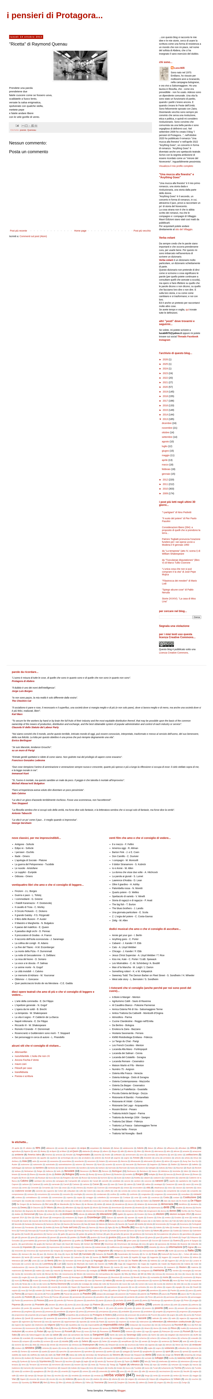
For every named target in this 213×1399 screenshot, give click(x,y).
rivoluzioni (16, 1331)
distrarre (51, 1211)
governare (42, 1241)
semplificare (126, 1341)
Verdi (138, 1375)
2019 (166, 391)
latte (87, 1257)
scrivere (47, 1341)
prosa (54, 1314)
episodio (120, 1217)
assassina (54, 1161)
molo (33, 1277)
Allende (148, 1151)
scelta (106, 1338)
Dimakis (105, 1208)
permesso (170, 1297)
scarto (69, 1338)
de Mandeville (63, 1204)
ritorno (156, 1328)
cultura (116, 1201)
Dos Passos (196, 1211)
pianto (101, 1300)
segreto (95, 1341)
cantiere (137, 1181)
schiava (163, 1338)
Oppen (74, 1287)
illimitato (173, 1244)
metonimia (90, 1274)
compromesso (18, 1194)
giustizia (112, 1237)
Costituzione (189, 1197)
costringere (16, 1201)
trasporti (64, 1368)
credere (48, 1201)
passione (122, 1294)
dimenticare (116, 1208)
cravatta (28, 1201)
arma (157, 1158)
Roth (94, 1331)
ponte (26, 1308)
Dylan (41, 1214)
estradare (80, 1221)
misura (188, 1274)
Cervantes (46, 1188)
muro (17, 1281)
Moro (145, 1277)
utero (136, 1371)
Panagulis (134, 1290)
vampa (31, 1376)
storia (148, 1354)
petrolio (60, 1300)
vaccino (176, 1371)
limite (79, 1261)
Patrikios (154, 1294)
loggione (171, 1261)
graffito (78, 1241)
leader (117, 1257)
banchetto (72, 1168)
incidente (66, 1247)
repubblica (73, 1325)
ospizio (15, 1290)
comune (30, 1194)
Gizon (132, 1237)
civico (170, 1188)
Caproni (15, 1184)
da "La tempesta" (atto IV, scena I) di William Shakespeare (181, 552)
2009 (166, 493)
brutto (32, 1178)
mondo (52, 1277)
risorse (115, 1328)
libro (60, 1261)
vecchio (57, 1376)
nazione (155, 1281)
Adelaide (106, 1148)
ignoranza (162, 1244)
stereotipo (90, 1355)
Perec (150, 1297)
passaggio (110, 1294)
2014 (166, 414)
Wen (61, 1382)
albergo (96, 1151)
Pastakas (133, 1294)
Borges (139, 1174)
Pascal (66, 1294)
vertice (176, 1376)
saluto (65, 1335)
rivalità (183, 1328)
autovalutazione (65, 1164)
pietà (137, 1300)
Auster (14, 1164)
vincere (43, 1379)
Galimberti (197, 1231)
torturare (174, 1365)
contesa (18, 1197)
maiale (164, 1264)
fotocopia (32, 1231)
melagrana (145, 1271)
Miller (149, 1274)
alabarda (86, 1151)
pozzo (171, 1308)
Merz (56, 1274)
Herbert (87, 1244)
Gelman (99, 1234)
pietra (144, 1300)
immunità (15, 1247)
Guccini (155, 1241)
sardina (144, 1335)
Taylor (127, 1361)
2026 (166, 359)
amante (186, 1151)
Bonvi (108, 1174)
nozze (124, 1284)
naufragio (130, 1281)
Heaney (77, 1244)
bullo (76, 1178)
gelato (81, 1234)
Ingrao (191, 1247)
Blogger (121, 1390)
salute (56, 1335)
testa (93, 1365)
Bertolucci (144, 1171)
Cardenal (36, 1184)
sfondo (52, 1345)
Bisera (32, 1174)
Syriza (33, 1361)
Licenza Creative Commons (173, 652)
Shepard (111, 1345)
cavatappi (158, 1184)
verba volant (114, 1375)
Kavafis (110, 1254)
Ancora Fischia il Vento (27, 1060)
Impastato (27, 1247)
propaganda (196, 1312)
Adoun (150, 1148)
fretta (79, 1231)
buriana (94, 1178)
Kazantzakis (123, 1254)
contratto (44, 1197)
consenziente (172, 1194)
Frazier (71, 1231)
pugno (172, 1315)
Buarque (41, 1178)
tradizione (16, 1368)
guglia (39, 1244)
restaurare (134, 1325)
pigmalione (168, 1300)
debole (109, 1204)
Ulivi (49, 1371)
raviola (93, 1322)
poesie (23, 130)
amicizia (59, 1155)
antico (179, 1155)
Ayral (99, 1164)
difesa (59, 1208)
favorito (121, 1224)
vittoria (114, 1379)
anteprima (163, 1155)
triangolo (100, 1368)
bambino (40, 1168)
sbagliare (172, 1335)
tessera (67, 1365)
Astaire (102, 1161)
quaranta (50, 1318)
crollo (76, 1201)
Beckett (198, 1168)
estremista (91, 1221)
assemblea (66, 1161)
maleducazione (18, 1267)
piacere (80, 1300)
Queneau (31, 130)
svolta (171, 1358)
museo (35, 1281)
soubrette (34, 1351)
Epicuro (110, 1217)
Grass (110, 1241)
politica (140, 1304)
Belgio (39, 1171)
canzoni (159, 1180)
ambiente (19, 1154)
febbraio (166, 469)
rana (47, 1322)
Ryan (196, 1331)
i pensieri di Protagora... (55, 15)
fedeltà (140, 1224)
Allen (139, 1151)
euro (122, 1221)
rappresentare (70, 1322)
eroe (187, 1217)
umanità (64, 1371)
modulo (15, 1277)
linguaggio (98, 1260)
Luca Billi (179, 68)
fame (189, 1221)
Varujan (40, 1376)
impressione (54, 1247)
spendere (88, 1351)
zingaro (160, 1382)
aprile (165, 460)
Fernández (29, 1227)
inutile (171, 1251)
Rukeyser (166, 1331)
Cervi (56, 1188)
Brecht (178, 1174)
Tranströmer (52, 1368)
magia (143, 1264)
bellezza (49, 1171)
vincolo (52, 1379)
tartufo (100, 1361)
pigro (178, 1300)
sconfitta (36, 1341)
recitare (133, 1322)
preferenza (16, 1312)
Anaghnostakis (83, 1154)
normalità (74, 1284)
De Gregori (21, 1204)
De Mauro (77, 1204)
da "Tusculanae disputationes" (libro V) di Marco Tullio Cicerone (181, 561)
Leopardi (175, 1257)
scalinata (15, 1338)
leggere (165, 1257)
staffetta (33, 1355)
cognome (50, 1191)
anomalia (151, 1155)
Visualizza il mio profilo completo (176, 166)
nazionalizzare (143, 1281)
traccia (195, 1365)
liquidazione (112, 1261)
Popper (56, 1308)
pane (143, 1290)
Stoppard (138, 1355)
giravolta (63, 1237)
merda (17, 1274)
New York (184, 1281)
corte (136, 1197)
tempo (195, 1361)
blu (50, 1174)
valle (14, 1376)
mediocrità (125, 1271)
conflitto (123, 1194)
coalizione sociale (23, 1191)
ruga (147, 1331)
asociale (43, 1161)
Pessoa (40, 1300)
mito (196, 1274)
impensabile (41, 1247)
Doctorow (100, 1211)
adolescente (128, 1148)
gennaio (166, 474)
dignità (87, 1208)
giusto (123, 1237)
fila (117, 1227)
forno (14, 1231)
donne (172, 1210)
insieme (91, 1251)
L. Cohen (185, 1254)
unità (94, 1371)
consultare (185, 1194)
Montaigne (76, 1277)
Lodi (162, 1261)
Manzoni (95, 1267)
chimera (79, 1188)
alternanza (158, 1151)
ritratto (164, 1328)
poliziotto (156, 1305)
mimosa (158, 1274)
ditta (60, 1211)
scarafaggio (39, 1338)
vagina (195, 1371)
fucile (105, 1231)
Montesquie (103, 1277)
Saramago (131, 1335)
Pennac (55, 1297)
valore (21, 1376)
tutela (17, 1371)
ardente (98, 1158)
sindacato (196, 1345)
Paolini (173, 1290)
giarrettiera (186, 1234)
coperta (69, 1197)
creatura (38, 1201)
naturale (118, 1281)
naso (90, 1281)
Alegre (114, 1151)
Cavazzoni (170, 1184)
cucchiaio (105, 1201)
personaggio (196, 1297)
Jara (34, 1254)
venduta (97, 1376)
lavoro (105, 1257)
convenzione (57, 1197)
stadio (24, 1355)
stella (80, 1355)
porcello (78, 1308)
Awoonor (90, 1164)
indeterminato (100, 1247)
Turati (155, 1368)
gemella (116, 1234)
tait (93, 1361)
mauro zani (20, 1064)
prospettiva (70, 1315)
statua (71, 1355)
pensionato (77, 1297)
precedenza (193, 1308)
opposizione (112, 1287)
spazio (53, 1351)
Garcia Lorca (51, 1234)
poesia (107, 1305)
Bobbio (58, 1174)
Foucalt (42, 1231)
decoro (131, 1204)
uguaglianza (38, 1371)
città (148, 1188)
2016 (166, 405)
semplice (114, 1341)
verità (155, 1376)
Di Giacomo (35, 1208)
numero (141, 1284)
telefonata (163, 1361)
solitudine (182, 1348)
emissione (69, 1217)
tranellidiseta (21, 1072)
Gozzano (54, 1240)
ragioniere (26, 1322)
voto (186, 1379)
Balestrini (184, 1164)
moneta (65, 1277)
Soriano (24, 1351)
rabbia (122, 1318)
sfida (34, 1345)
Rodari (40, 1331)
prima (81, 1312)
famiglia (198, 1221)
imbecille (194, 1244)
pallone (114, 1290)
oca (185, 1284)
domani (128, 1211)
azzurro (119, 1164)
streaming (188, 1355)
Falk (174, 1221)
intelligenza (118, 1251)
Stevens (116, 1355)
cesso (64, 1188)
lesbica (186, 1257)
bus (111, 1178)
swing (14, 1361)
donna (163, 1211)
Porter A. (101, 1308)
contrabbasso (31, 1197)
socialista (106, 1348)
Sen (136, 1341)
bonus (100, 1174)
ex (152, 1221)
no (32, 1284)
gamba (17, 1234)
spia (117, 1351)
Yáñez (88, 1382)
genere (127, 1234)
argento (117, 1158)
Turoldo (198, 1368)
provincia (120, 1315)
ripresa (105, 1328)
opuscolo (124, 1287)
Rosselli (68, 1331)
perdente (131, 1297)
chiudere (90, 1188)
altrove (176, 1151)
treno (91, 1368)
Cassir (120, 1184)
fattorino (111, 1224)
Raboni (131, 1318)
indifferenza (115, 1247)
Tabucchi (58, 1361)
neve (175, 1281)
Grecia (120, 1240)
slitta (72, 1348)
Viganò (23, 1379)
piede (129, 1300)
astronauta (112, 1161)
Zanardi (110, 1382)
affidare (160, 1148)
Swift (196, 1358)
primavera (91, 1312)
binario (15, 1174)
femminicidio (160, 1224)
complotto (194, 1191)
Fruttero (96, 1231)
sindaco (18, 1348)
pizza (78, 1305)
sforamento (63, 1345)
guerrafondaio (27, 1244)
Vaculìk (186, 1371)
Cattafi (138, 1184)
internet (161, 1251)
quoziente (111, 1318)
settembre (167, 437)
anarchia (97, 1155)
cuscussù (128, 1201)
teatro (136, 1361)
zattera (141, 1382)
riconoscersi (30, 1328)
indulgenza (127, 1247)
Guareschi (144, 1241)
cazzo (188, 1184)
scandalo (27, 1338)
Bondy (91, 1174)
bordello (128, 1174)
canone (127, 1181)
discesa (189, 1208)
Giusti (102, 1237)
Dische (198, 1208)
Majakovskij (175, 1264)
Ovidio (48, 1290)
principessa (104, 1312)
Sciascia (15, 1341)
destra (14, 1208)
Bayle (189, 1168)
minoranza (169, 1274)
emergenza (57, 1217)
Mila (126, 1274)
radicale (155, 1318)
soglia (149, 1348)
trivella (110, 1368)
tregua (83, 1368)
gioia (33, 1237)
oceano (15, 1287)
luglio (165, 446)
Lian (42, 1261)
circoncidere (138, 1188)
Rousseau (104, 1331)
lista (122, 1261)
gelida (90, 1234)
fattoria (102, 1224)
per (109, 1297)
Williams (78, 1382)
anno (141, 1155)
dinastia (138, 1208)
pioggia (195, 1300)
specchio (63, 1351)
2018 (166, 396)
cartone (86, 1184)
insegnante (68, 1251)
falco (167, 1221)
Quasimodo (76, 1318)
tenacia (15, 1365)
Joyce (67, 1254)
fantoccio (50, 1224)
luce (187, 1261)
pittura (61, 1305)
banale (61, 1168)
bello (59, 1171)
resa (82, 1325)
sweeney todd (183, 1358)
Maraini (107, 1267)
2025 (166, 364)
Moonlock (115, 1277)
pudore (163, 1315)
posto (129, 1308)
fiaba (83, 1227)
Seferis (85, 1341)
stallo (50, 1355)
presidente (60, 1312)
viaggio (195, 1376)
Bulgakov (67, 1178)
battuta (162, 1168)
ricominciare (17, 1328)
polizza (167, 1305)
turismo (188, 1368)
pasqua (100, 1294)
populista (67, 1308)
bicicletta (176, 1171)
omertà (54, 1287)
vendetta (75, 1376)
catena (130, 1184)
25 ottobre (27, 1148)
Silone (178, 1345)
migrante (117, 1274)
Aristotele (148, 1158)
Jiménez (50, 1254)
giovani (53, 1237)
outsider (38, 1290)
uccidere (26, 1371)
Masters (183, 1267)
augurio (176, 1161)
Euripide (113, 1221)
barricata (112, 1168)
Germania (149, 1234)
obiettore (169, 1284)
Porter (88, 1308)
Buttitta (137, 1178)
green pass (131, 1241)
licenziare (70, 1261)
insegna (57, 1251)
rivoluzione (193, 1328)
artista (187, 1158)
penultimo (100, 1297)
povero (148, 1308)
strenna (18, 1358)
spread (185, 1351)
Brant (161, 1174)
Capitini (195, 1181)
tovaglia (185, 1365)
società (117, 1348)
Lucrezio (27, 1264)
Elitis (37, 1217)
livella (144, 1261)
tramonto (27, 1368)
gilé (16, 1237)
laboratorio (16, 1257)
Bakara (164, 1164)
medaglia (93, 1271)
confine (113, 1194)
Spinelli (136, 1351)
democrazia (167, 1204)
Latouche (78, 1257)
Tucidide (137, 1368)
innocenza (30, 1251)
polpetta (184, 1305)
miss (180, 1274)
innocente (19, 1251)
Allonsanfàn (21, 1052)
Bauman (179, 1168)
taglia (78, 1361)
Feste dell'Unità (70, 1227)
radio (174, 1318)
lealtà (126, 1257)
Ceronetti (34, 1188)
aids (35, 1151)
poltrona (194, 1305)
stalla (42, 1355)
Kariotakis (87, 1254)
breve (187, 1174)
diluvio (95, 1208)
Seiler (104, 1341)
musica (45, 1281)
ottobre (166, 432)
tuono (147, 1368)
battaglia (151, 1168)
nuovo (150, 1284)
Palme (123, 1290)
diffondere (69, 1208)
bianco (154, 1171)
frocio (86, 1231)
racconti (142, 1318)
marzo (165, 464)
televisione (185, 1361)
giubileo (73, 1237)
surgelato (137, 1358)
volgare (131, 1379)
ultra (56, 1371)
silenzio (169, 1345)
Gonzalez (16, 1241)
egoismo (130, 1214)
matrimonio (16, 1271)
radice (165, 1318)
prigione (72, 1312)
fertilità (49, 1227)
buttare (128, 1178)
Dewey (23, 1207)
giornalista (42, 1237)
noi (37, 1284)
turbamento (166, 1368)
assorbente (79, 1161)
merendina (28, 1274)
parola (40, 1294)
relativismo (39, 1325)
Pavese (173, 1294)
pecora (198, 1294)
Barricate (123, 1168)
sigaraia (151, 1345)
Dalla (138, 1201)
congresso (158, 1194)
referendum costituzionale (179, 1321)
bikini (186, 1171)
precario (181, 1308)
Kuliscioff (165, 1254)
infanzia (139, 1247)
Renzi (62, 1325)
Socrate (129, 1348)
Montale (88, 1277)
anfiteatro (118, 1155)
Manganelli (82, 1267)
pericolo (159, 1297)
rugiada (155, 1331)
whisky (69, 1382)
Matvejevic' (68, 1271)
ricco (189, 1325)
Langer (47, 1257)
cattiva (147, 1184)
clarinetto (189, 1188)
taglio (86, 1361)
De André (183, 1201)
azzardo (108, 1164)
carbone (25, 1184)
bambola (51, 1168)
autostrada (50, 1164)
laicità (27, 1257)
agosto (166, 441)
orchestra (142, 1287)
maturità (56, 1271)
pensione (89, 1297)
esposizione (67, 1221)
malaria (187, 1264)
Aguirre (27, 1151)
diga (78, 1208)
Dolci (110, 1211)
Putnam (198, 1315)
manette (69, 1267)
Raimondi (37, 1322)
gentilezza (137, 1234)
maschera (145, 1267)
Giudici (83, 1237)
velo (66, 1376)
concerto (66, 1194)
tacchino (69, 1361)
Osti (30, 1290)
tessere (77, 1365)
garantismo (38, 1234)
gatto (63, 1234)
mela (135, 1271)
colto (116, 1191)
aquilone (53, 1158)
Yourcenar (99, 1382)
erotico (195, 1217)
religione (51, 1325)
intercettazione (132, 1251)
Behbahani (28, 1171)
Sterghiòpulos (103, 1355)
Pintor (186, 1300)
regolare (27, 1325)
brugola (15, 1178)
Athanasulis (135, 1161)
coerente (39, 1191)
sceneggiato (117, 1338)
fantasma (39, 1224)
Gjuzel (142, 1237)
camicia (49, 1181)
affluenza (171, 1148)
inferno (162, 1247)
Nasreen (98, 1281)
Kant (76, 1254)
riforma (65, 1328)
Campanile (72, 1181)
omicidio (64, 1287)
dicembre (167, 423)
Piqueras (16, 1304)
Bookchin (118, 1174)
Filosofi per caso (23, 1068)
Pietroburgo (155, 1300)
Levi (26, 1260)
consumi (197, 1194)
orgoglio (178, 1287)
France (52, 1231)
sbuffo (195, 1335)
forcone (186, 1227)
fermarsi (18, 1227)
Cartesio (75, 1184)
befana (18, 1171)
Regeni (198, 1322)
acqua (83, 1148)
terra (24, 1365)
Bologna (69, 1174)
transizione (39, 1368)
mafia (110, 1264)
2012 (166, 479)
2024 (166, 368)
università (103, 1371)
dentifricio (183, 1204)
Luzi (59, 1264)
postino (121, 1308)
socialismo (93, 1348)
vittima (105, 1379)
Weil (45, 1382)
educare (92, 1214)
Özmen (57, 1290)
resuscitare (146, 1325)
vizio (122, 1379)
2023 (166, 373)
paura (164, 1294)
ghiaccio (175, 1234)
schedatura (131, 1338)
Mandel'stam (44, 1267)
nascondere (79, 1281)
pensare (65, 1297)
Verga (147, 1376)
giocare (24, 1237)
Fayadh (131, 1224)
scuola (65, 1341)
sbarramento (184, 1335)
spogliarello (147, 1351)
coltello (107, 1191)
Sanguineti (98, 1334)
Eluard (45, 1217)
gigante (198, 1234)
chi (71, 1188)
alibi (122, 1151)
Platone (96, 1304)
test (85, 1365)
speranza (99, 1351)
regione (18, 1325)
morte (165, 1277)
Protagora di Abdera (102, 1315)
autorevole (37, 1164)
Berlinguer (117, 1171)
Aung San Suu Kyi (190, 1161)
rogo (49, 1331)
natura (109, 1280)
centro (24, 1188)
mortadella (154, 1277)
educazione (106, 1214)
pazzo (183, 1294)
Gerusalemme (163, 1234)
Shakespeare (88, 1345)
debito (99, 1204)
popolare (36, 1308)
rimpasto (85, 1328)
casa (105, 1184)
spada (44, 1351)
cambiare (38, 1181)
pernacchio (182, 1297)
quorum (100, 1318)
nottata (95, 1284)
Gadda (176, 1231)
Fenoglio (173, 1224)
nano (69, 1281)
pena (38, 1297)
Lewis (34, 1261)
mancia (32, 1267)
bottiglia (152, 1174)
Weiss (52, 1382)
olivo (35, 1287)
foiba (151, 1227)
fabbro (159, 1221)
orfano (159, 1287)
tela (146, 1361)
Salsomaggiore (35, 1335)
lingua (87, 1261)
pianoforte (91, 1300)
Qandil (27, 1318)
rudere (138, 1331)
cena (196, 1184)
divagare (69, 1211)
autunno (79, 1164)
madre (91, 1264)
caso (112, 1184)
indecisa (88, 1247)
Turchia (177, 1368)
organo (169, 1287)
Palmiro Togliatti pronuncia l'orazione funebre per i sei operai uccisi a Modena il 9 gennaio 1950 (181, 542)
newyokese (196, 1281)
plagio (86, 1305)
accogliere (72, 1148)
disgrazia (29, 1211)
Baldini (174, 1164)
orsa (187, 1287)
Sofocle (140, 1348)
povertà (159, 1308)
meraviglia (186, 1271)
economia (68, 1214)
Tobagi (112, 1365)
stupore (57, 1358)
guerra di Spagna (191, 1241)
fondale (176, 1227)
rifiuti (47, 1328)
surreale (148, 1358)
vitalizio (96, 1379)
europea (143, 1221)
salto (47, 1335)
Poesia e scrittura (24, 1076)
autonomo (25, 1164)
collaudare (71, 1191)
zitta (168, 1382)
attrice (166, 1161)
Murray (25, 1280)
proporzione (20, 1315)
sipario (55, 1348)
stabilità (15, 1355)
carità (46, 1184)
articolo (178, 1158)
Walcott (36, 1382)
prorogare (43, 1315)
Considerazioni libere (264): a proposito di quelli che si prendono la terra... (181, 530)
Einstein (140, 1214)
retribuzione (166, 1325)
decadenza (119, 1204)
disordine (40, 1211)
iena (144, 1244)
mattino (38, 1271)
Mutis (53, 1281)
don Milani (139, 1211)
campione (85, 1181)
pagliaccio (95, 1290)
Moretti (136, 1277)
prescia (39, 1312)
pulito (181, 1315)
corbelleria (101, 1197)
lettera (195, 1257)
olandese (25, 1287)
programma (171, 1312)
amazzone (197, 1151)
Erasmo (150, 1217)
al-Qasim (74, 1151)
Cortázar (126, 1197)
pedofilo (18, 1297)
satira (162, 1335)
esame (26, 1221)
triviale (119, 1368)
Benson (105, 1171)
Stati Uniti (60, 1355)
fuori (139, 1231)
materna (194, 1267)
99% (38, 1148)
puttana (18, 1318)
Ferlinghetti (196, 1224)
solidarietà (169, 1348)
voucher (195, 1379)
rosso (86, 1331)
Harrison (48, 1244)
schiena (173, 1338)
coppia (79, 1197)
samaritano (75, 1335)
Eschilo (45, 1221)
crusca (95, 1201)
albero (105, 1151)
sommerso (194, 1348)
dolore (119, 1211)
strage (168, 1355)
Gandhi (27, 1234)
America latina (34, 1154)
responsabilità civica (113, 1324)
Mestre (79, 1274)
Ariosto (136, 1158)
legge (144, 1257)
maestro (101, 1264)
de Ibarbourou (35, 1204)
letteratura (16, 1261)
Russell (186, 1331)
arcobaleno (86, 1158)
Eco (57, 1214)
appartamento (31, 1158)
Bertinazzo (131, 1171)
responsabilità (94, 1325)
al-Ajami (53, 1151)
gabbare (166, 1231)
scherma (143, 1338)
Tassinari (110, 1361)
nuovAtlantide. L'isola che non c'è (32, 1056)
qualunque (38, 1318)
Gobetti (175, 1237)
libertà (50, 1260)
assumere (91, 1161)
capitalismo (183, 1181)
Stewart (127, 1355)
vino (60, 1379)
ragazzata (194, 1318)
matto (47, 1271)
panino (164, 1290)
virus (88, 1379)
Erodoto (178, 1217)
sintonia (45, 1348)
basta (132, 1168)
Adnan (116, 1148)
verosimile (165, 1376)
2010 (166, 488)
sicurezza (132, 1345)
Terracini (32, 1365)
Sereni (176, 1341)
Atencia (124, 1161)
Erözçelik (15, 1221)
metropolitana (104, 1274)
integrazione (103, 1251)
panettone (154, 1290)
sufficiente (89, 1358)
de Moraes (89, 1204)
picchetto (119, 1300)
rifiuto (56, 1328)
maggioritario (131, 1264)
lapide (57, 1257)
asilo (34, 1161)
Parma (18, 1294)
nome (44, 1284)
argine (126, 1158)
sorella (14, 1351)
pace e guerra (78, 1290)
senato (145, 1341)
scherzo (153, 1338)
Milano (134, 1274)
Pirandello (40, 1304)
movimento (187, 1277)
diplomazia (155, 1208)
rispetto (127, 1328)
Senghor (154, 1341)
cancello (105, 1181)
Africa (193, 1148)
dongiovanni (152, 1211)
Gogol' (184, 1237)
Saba (14, 1335)
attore (158, 1161)
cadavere (157, 1178)
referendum (157, 1321)
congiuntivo (146, 1194)
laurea (95, 1257)
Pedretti (28, 1297)
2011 (166, 484)
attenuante (148, 1161)
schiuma (184, 1338)
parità (198, 1290)
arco (76, 1158)
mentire (176, 1271)
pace (66, 1290)
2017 (166, 400)
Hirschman (109, 1244)
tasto (119, 1361)
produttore (148, 1312)
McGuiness (81, 1271)
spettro (109, 1351)
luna (37, 1264)
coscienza (155, 1197)
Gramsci (88, 1240)
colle (81, 1191)
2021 (166, 382)
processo (136, 1312)
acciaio (61, 1148)
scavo (86, 1338)
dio (146, 1208)
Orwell (195, 1287)
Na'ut (61, 1281)
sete (184, 1341)
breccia (169, 1174)
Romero (57, 1331)
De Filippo (196, 1200)
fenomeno (184, 1224)
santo (120, 1335)
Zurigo (184, 1382)
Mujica (198, 1277)
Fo (144, 1227)
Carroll (66, 1184)
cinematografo (114, 1188)
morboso (126, 1277)
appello (43, 1158)
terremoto (44, 1365)
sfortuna (75, 1345)
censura (15, 1188)
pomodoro (16, 1308)
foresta (195, 1227)
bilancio (195, 1171)
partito (57, 1294)
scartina (60, 1338)
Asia (24, 1161)
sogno (158, 1348)
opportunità (98, 1287)
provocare (132, 1315)
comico (134, 1191)
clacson (179, 1188)
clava (199, 1188)
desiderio (194, 1204)
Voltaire (177, 1379)
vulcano (15, 1382)
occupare (194, 1284)
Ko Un (145, 1254)
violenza (69, 1379)
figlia (110, 1227)
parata (182, 1290)
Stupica (37, 1358)
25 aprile (15, 1148)
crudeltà (85, 1201)
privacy (115, 1312)
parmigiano (29, 1294)
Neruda (165, 1280)
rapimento (56, 1322)
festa (57, 1227)
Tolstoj (146, 1365)
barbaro (101, 1168)
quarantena (62, 1318)
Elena (150, 1214)
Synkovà (23, 1361)
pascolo (76, 1294)
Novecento (114, 1284)
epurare (131, 1217)
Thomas (102, 1365)
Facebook (192, 336)
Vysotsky (25, 1382)
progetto (159, 1312)
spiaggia (126, 1351)
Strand (177, 1355)
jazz (41, 1254)
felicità (149, 1224)
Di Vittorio (48, 1207)
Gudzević (166, 1241)
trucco (128, 1368)
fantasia (28, 1224)
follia (167, 1227)
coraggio (89, 1197)
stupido (47, 1358)
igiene (151, 1244)
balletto (195, 1164)
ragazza (182, 1318)
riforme (74, 1328)
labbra (195, 1254)
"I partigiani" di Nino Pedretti (176, 512)
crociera (67, 1201)
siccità (121, 1345)
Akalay (43, 1151)
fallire (181, 1221)
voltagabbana (164, 1379)
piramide (28, 1305)
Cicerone (101, 1188)
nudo (133, 1284)
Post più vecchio (142, 230)
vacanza (152, 1371)
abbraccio (50, 1148)
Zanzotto (131, 1382)
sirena (63, 1348)
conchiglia (78, 1194)
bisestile (42, 1174)
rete (156, 1325)
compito (183, 1191)
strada (159, 1355)
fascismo (77, 1224)
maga (120, 1264)
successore (77, 1358)
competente (171, 1191)
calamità (182, 1178)
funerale (122, 1231)
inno (199, 1247)
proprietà (32, 1315)
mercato (197, 1271)
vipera (79, 1379)
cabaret (147, 1178)
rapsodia (83, 1322)
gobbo (165, 1237)
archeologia (66, 1158)
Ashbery (15, 1161)
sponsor (158, 1351)
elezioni (160, 1214)
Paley (105, 1290)
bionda (24, 1174)
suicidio (100, 1358)
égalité (120, 1214)
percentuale (119, 1297)
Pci (191, 1294)
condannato (101, 1194)
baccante (130, 1164)
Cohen (60, 1191)
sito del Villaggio (183, 229)
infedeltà (152, 1247)
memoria (158, 1270)
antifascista (16, 1158)
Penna (46, 1297)
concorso (89, 1194)
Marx (134, 1267)
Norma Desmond (58, 1284)
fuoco (132, 1231)
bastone (141, 1168)
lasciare (67, 1257)
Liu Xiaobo (133, 1260)
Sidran (142, 1345)
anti (172, 1155)
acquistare (94, 1148)
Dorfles (185, 1211)
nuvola (159, 1284)
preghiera (28, 1312)
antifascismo (192, 1154)
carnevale (56, 1184)
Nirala (24, 1284)
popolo (47, 1308)
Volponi (152, 1379)
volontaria (142, 1379)
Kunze (175, 1254)
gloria (150, 1237)
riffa (40, 1328)
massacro (171, 1267)
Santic (112, 1335)
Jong (60, 1254)
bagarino (154, 1164)
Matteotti (28, 1271)
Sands (86, 1335)
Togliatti (122, 1364)
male (196, 1264)
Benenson (84, 1171)
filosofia (126, 1227)
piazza (109, 1300)
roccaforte (29, 1331)
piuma (70, 1305)
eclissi (49, 1214)
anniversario (131, 1155)
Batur (170, 1168)
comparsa (159, 1191)
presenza (49, 1312)
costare (176, 1197)
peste (51, 1300)
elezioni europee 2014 (180, 1214)
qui (187, 309)
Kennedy (135, 1254)
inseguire (80, 1251)
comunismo (42, 1194)
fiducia (101, 1227)
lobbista (153, 1261)
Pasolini (87, 1293)
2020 (166, 387)
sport (168, 1351)
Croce (57, 1201)
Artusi (195, 1158)
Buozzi (85, 1178)
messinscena (67, 1274)
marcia (117, 1267)
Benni (95, 1171)
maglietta (153, 1264)
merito (38, 1274)
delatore (140, 1204)
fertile (40, 1227)
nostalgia (85, 1284)
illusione (183, 1244)
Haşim (59, 1244)
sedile (75, 1341)
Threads (182, 336)
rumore (176, 1331)
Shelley (102, 1345)
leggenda (154, 1257)
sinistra (29, 1347)
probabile (125, 1312)
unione (85, 1371)
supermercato (124, 1358)
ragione (15, 1322)
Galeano (185, 1231)
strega (198, 1355)
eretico (168, 1217)
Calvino (24, 1180)
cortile (144, 1197)
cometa (124, 1191)
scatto (78, 1338)
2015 (166, 410)
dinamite (128, 1208)
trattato (74, 1368)
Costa (166, 1197)
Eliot (29, 1217)
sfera (27, 1345)
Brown (195, 1174)
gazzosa (72, 1234)
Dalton (146, 1201)
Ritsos (174, 1328)
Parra (48, 1294)
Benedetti (69, 1171)
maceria (69, 1264)
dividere (79, 1211)
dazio (173, 1201)
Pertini (17, 1300)
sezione (18, 1345)
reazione (122, 1322)
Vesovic (185, 1376)
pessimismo (28, 1300)
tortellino (164, 1365)
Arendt (107, 1158)
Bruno (24, 1178)
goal (158, 1237)
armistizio (167, 1158)
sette (192, 1341)
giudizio (94, 1237)
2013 (166, 419)
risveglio (137, 1328)
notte (104, 1284)
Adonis (140, 1148)
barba (92, 1168)
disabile (179, 1208)
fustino (147, 1231)
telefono (174, 1361)
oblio (179, 1284)
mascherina (158, 1267)
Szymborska (45, 1361)
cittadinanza (159, 1188)
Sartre (153, 1335)
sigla (160, 1345)
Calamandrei (169, 1178)
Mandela (57, 1267)
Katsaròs (99, 1254)
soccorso (81, 1348)
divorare (89, 1211)
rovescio (129, 1331)
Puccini (154, 1315)
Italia (191, 1250)
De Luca (49, 1204)
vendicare (86, 1376)
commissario (145, 1191)
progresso (183, 1312)
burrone (104, 1178)
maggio (166, 455)
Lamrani (36, 1257)
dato (166, 1201)
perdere (141, 1297)
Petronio (70, 1300)
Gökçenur (194, 1237)
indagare (77, 1247)
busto (119, 1178)
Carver (96, 1184)
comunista (55, 1194)
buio (58, 1178)
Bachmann (142, 1164)
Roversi (116, 1331)
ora (133, 1287)
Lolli (180, 1261)
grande (102, 1241)
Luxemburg (47, 1264)
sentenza (165, 1341)
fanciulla (18, 1224)
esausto (35, 1221)
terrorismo (56, 1365)
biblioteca (165, 1171)
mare (126, 1267)
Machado (81, 1264)
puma (189, 1315)
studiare (27, 1358)
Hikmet (97, 1244)
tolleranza (135, 1364)
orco (151, 1287)
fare (58, 1224)
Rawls (101, 1322)
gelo (108, 1234)
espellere (55, 1221)
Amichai (48, 1155)
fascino (67, 1224)
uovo (122, 1371)
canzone (147, 1181)
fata (85, 1224)
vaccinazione (164, 1371)
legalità (135, 1257)
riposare (95, 1328)
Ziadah (151, 1382)
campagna (60, 1181)
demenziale (152, 1204)
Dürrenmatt (29, 1214)
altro (168, 1151)
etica (101, 1220)
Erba (159, 1217)
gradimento (67, 1241)
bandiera (83, 1168)
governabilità (28, 1241)
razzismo (111, 1322)
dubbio (17, 1214)
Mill (142, 1274)
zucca (175, 1382)
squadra (195, 1351)
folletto (159, 1227)
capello (172, 1181)
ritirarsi (147, 1328)
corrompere (114, 1197)
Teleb (153, 1361)
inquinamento (44, 1251)
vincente (32, 1379)
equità (140, 1217)
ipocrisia (180, 1251)
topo (155, 1365)
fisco (137, 1227)
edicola (81, 1214)
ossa (23, 1290)
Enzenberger (94, 1217)
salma (23, 1335)
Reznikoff (179, 1325)
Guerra (176, 1240)
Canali (95, 1181)
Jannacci (25, 1254)
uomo (113, 1371)
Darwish (156, 1201)
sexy (199, 1341)
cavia (180, 1184)
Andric (107, 1155)
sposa (176, 1351)
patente (143, 1294)
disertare (18, 1211)
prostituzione (84, 1315)
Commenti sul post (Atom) (33, 236)
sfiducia (43, 1345)
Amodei (69, 1155)
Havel (67, 1244)
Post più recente (18, 230)
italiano (15, 1254)
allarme (130, 1151)
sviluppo (159, 1358)
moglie (24, 1277)
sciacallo (194, 1338)
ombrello (44, 1287)
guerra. (15, 1244)
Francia (61, 1231)
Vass (49, 1376)
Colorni (89, 1191)
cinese (126, 1188)
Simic (186, 1345)
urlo (129, 1371)
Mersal (48, 1274)
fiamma (92, 1227)
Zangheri (121, 1382)
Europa (131, 1220)
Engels (80, 1217)
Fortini (22, 1231)
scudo (56, 1341)
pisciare (52, 1305)
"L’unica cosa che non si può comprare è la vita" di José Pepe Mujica (179, 572)
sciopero (25, 1341)
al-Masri (63, 1151)
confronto (134, 1194)
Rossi (78, 1331)
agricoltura (16, 1151)
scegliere (96, 1338)
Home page (80, 230)
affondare (182, 1148)
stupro (66, 1358)
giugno (166, 450)
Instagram (164, 340)
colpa (98, 1191)
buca (51, 1178)
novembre (167, 428)
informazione (175, 1247)
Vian (14, 1379)
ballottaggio (16, 1168)
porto (111, 1308)
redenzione (144, 1322)
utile (143, 1371)
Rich (196, 1325)
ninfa (17, 1284)
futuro (156, 1230)
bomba (82, 1174)
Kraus (154, 1254)
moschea (176, 1277)
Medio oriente (108, 1270)
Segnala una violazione (174, 625)
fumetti (113, 1231)
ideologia (134, 1244)
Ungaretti (75, 1371)
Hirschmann (122, 1244)
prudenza (144, 1315)
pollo (176, 1305)
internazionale (148, 1251)
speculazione (75, 1351)
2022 (166, 377)
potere (138, 1308)
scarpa (50, 1338)
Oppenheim (85, 1287)
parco (190, 1290)
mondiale (42, 1277)
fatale (93, 1224)
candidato (116, 1181)
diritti (166, 1207)
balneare (28, 1168)
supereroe (111, 1358)
